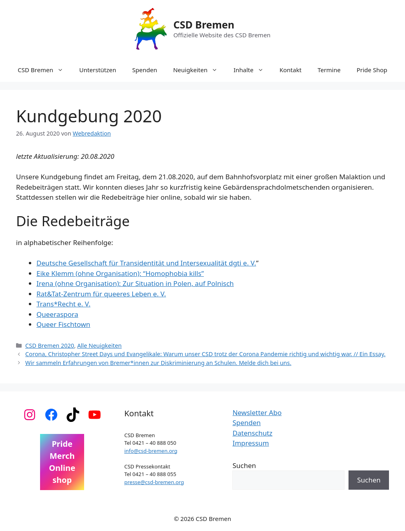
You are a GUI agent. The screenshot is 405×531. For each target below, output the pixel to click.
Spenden (144, 70)
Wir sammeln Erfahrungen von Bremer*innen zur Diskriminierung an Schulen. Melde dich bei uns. (158, 363)
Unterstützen (97, 70)
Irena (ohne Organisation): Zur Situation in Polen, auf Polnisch (135, 283)
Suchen (244, 465)
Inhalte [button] (253, 70)
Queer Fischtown (63, 324)
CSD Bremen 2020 (49, 345)
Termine (329, 70)
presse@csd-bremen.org (154, 482)
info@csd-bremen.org (150, 450)
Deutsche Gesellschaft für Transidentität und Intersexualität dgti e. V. (146, 263)
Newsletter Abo (257, 412)
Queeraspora (57, 314)
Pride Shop (372, 70)
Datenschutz (252, 433)
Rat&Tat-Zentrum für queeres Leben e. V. (101, 293)
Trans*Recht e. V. (63, 303)
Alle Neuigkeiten (99, 345)
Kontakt (291, 70)
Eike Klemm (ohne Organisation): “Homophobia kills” (120, 273)
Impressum (250, 443)
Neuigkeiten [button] (199, 70)
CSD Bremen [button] (44, 70)
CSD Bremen (203, 24)
